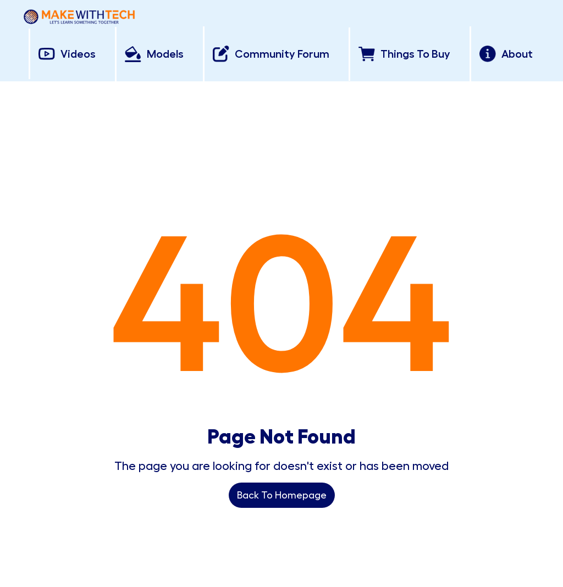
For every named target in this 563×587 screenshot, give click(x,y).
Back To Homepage (282, 495)
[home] (79, 14)
